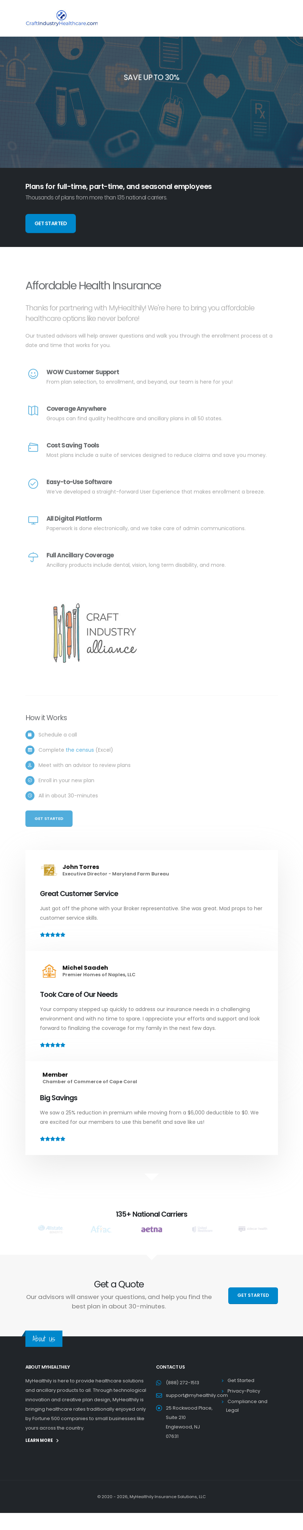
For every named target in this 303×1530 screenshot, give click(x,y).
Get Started (49, 830)
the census (80, 761)
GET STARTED (50, 223)
